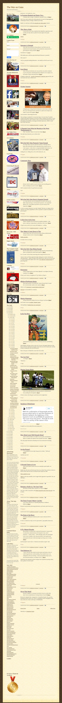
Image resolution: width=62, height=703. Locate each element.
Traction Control (10, 643)
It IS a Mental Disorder (14, 404)
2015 (9, 434)
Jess (22, 307)
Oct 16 (11, 336)
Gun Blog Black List (10, 591)
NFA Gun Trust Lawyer (11, 614)
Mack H (23, 263)
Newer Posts (23, 608)
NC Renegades (9, 612)
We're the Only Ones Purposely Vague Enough (14, 362)
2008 (9, 444)
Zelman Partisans (10, 656)
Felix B (23, 39)
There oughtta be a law (25, 474)
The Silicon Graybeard (11, 641)
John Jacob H (9, 596)
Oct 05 (11, 410)
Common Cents (9, 577)
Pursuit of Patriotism (10, 623)
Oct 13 (11, 339)
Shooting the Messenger (11, 632)
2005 (9, 449)
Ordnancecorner (10, 618)
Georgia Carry (9, 589)
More (50, 17)
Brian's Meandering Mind (11, 574)
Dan (22, 363)
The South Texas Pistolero (11, 642)
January (10, 429)
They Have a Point (13, 351)
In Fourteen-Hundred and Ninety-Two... (32, 15)
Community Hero (13, 365)
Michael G (23, 508)
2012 (9, 438)
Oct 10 (11, 344)
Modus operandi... (24, 237)
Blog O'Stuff (9, 572)
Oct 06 (11, 409)
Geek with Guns (10, 588)
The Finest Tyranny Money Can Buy (31, 501)
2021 (9, 308)
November (11, 315)
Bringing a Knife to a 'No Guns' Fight (32, 487)
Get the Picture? (13, 393)
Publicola (8, 622)
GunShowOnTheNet (10, 593)
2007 (9, 446)
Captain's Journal (10, 576)
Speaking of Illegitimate (14, 389)
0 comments (41, 26)
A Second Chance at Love (28, 464)
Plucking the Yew (10, 619)
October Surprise (13, 355)
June (10, 422)
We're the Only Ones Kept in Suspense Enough (14, 368)
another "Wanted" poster (35, 302)
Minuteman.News (10, 608)
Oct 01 (11, 416)
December (11, 314)
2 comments (41, 157)
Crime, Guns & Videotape (11, 579)
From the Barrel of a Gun (11, 586)
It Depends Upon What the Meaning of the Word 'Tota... (14, 358)
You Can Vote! (12, 386)
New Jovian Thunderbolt (11, 613)
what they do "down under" (40, 23)
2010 (9, 441)
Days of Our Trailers (10, 580)
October (10, 317)
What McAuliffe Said (11, 654)
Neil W (23, 480)
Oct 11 (11, 342)
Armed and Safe (10, 570)
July (10, 420)
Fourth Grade (9, 585)
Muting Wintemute (13, 383)
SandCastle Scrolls (10, 628)
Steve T (23, 80)
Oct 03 (11, 413)
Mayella (22, 289)
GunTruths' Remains (10, 594)
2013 (9, 437)
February (11, 428)
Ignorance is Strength (14, 352)
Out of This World (13, 407)
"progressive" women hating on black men (35, 287)
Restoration (24, 270)
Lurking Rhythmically (11, 603)
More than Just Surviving (11, 609)
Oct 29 (11, 321)
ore (43, 285)
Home (38, 608)
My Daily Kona (9, 610)
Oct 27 (11, 323)
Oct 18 (11, 333)
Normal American (10, 615)
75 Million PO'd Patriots (11, 566)
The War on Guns (15, 7)
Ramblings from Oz (10, 624)
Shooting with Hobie (10, 630)
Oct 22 (11, 330)
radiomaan (23, 242)
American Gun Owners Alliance (12, 567)
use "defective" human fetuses (46, 259)
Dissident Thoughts (10, 581)
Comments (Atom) (30, 611)
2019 (9, 311)
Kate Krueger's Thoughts (11, 599)
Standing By (9, 637)
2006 (9, 447)
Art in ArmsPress (10, 571)
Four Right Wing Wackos (11, 584)
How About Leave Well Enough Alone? (32, 435)
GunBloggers (9, 590)
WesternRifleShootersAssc (11, 653)
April (10, 425)
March (10, 426)
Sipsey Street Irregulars (11, 633)
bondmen (23, 136)
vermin (28, 52)
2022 (9, 306)
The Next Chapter (10, 639)
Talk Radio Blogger (10, 638)
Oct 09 (11, 345)
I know (22, 36)
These (22, 476)
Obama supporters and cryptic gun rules (44, 490)
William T (23, 292)
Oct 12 (11, 341)
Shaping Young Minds (14, 387)
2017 (9, 431)
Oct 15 (11, 338)
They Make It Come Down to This (31, 231)
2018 (9, 312)
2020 (9, 309)
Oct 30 (11, 320)
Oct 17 (11, 335)
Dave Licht (23, 523)
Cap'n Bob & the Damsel (11, 575)
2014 (9, 435)
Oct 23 (11, 329)
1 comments (41, 196)
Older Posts (52, 608)
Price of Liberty (10, 620)
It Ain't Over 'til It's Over (28, 220)
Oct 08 (11, 347)
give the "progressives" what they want (39, 76)
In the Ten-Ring (13, 384)
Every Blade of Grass (11, 583)
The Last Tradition (10, 600)
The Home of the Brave (14, 403)
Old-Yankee (9, 617)
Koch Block (12, 354)
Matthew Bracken (10, 605)
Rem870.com (9, 625)
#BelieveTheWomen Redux (29, 281)
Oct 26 (11, 324)
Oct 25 (11, 326)
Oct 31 (11, 318)
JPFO (8, 598)
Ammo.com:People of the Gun (12, 569)
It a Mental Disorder (27, 529)
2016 (9, 432)
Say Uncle (8, 629)
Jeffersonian (9, 595)
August (10, 419)
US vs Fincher (9, 647)
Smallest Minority (10, 636)
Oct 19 (11, 332)
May (10, 423)
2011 (9, 440)
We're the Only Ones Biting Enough (31, 249)
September (11, 417)
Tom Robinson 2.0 (13, 406)
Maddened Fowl (10, 604)
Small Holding (9, 634)
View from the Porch (10, 648)
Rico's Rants (9, 627)
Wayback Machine (10, 652)
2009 (9, 443)
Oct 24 (11, 327)
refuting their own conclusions (34, 305)
